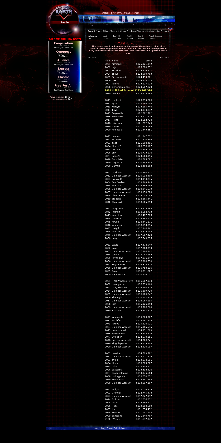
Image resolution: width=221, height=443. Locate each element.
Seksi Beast (118, 379)
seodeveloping (120, 373)
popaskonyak (119, 330)
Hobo (115, 406)
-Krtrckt (116, 212)
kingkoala (117, 129)
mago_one (117, 208)
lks (113, 409)
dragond (116, 198)
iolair (114, 248)
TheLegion (117, 297)
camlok (116, 136)
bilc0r (115, 74)
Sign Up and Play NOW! (65, 38)
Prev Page (92, 57)
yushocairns (118, 225)
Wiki (127, 13)
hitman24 (117, 64)
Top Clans (69, 48)
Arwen (115, 221)
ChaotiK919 (118, 195)
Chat (135, 13)
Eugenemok (118, 264)
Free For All (63, 85)
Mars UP (116, 146)
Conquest (63, 51)
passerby (117, 369)
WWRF (115, 244)
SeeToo (116, 412)
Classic (63, 77)
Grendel (116, 392)
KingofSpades (119, 343)
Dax (114, 80)
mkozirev (117, 123)
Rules (103, 428)
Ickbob (115, 323)
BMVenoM (117, 116)
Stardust (116, 70)
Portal (105, 13)
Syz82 (115, 103)
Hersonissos (118, 274)
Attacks (130, 39)
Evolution (117, 337)
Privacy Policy (113, 428)
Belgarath (117, 113)
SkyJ (114, 152)
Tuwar (115, 110)
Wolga (115, 389)
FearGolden (118, 182)
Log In (65, 22)
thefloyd (116, 100)
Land (105, 36)
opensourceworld (121, 340)
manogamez (119, 284)
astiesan (116, 93)
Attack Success (155, 36)
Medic (115, 363)
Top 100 (116, 36)
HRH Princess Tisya (122, 281)
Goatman (117, 218)
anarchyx (117, 215)
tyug (114, 238)
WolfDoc (116, 231)
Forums (116, 13)
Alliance (63, 60)
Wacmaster (118, 317)
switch (115, 254)
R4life (115, 120)
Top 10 (130, 36)
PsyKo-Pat (117, 258)
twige (115, 360)
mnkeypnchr (119, 376)
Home (96, 428)
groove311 (118, 179)
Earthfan (116, 320)
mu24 (115, 402)
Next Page (164, 57)
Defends (152, 39)
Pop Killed (117, 39)
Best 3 (140, 36)
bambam (117, 415)
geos (114, 143)
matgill (115, 228)
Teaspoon (117, 310)
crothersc (117, 172)
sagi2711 (117, 162)
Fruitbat (116, 399)
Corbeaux (117, 149)
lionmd (115, 83)
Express (63, 68)
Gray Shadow (119, 287)
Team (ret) (114, 31)
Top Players (59, 48)
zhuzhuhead (118, 333)
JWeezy (116, 419)
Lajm (114, 67)
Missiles (141, 39)
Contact (123, 428)
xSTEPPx (116, 139)
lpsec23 (116, 156)
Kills (89, 39)
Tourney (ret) (142, 31)
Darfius (116, 166)
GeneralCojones (120, 87)
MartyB (116, 106)
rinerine (116, 353)
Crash (115, 271)
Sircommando (119, 77)
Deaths (106, 39)
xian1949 (117, 185)
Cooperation (63, 43)
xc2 (114, 304)
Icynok (115, 126)
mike (114, 366)
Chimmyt (117, 202)
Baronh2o (117, 159)
